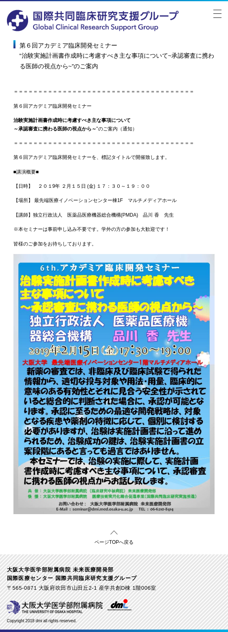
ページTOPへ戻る (114, 540)
